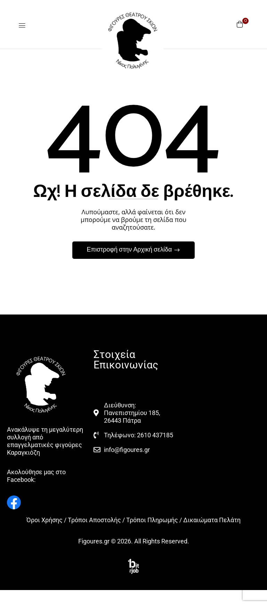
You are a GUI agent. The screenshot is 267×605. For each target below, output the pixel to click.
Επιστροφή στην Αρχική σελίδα (130, 250)
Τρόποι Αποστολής (94, 520)
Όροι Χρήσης (44, 520)
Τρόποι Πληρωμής (152, 520)
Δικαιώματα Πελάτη (212, 520)
